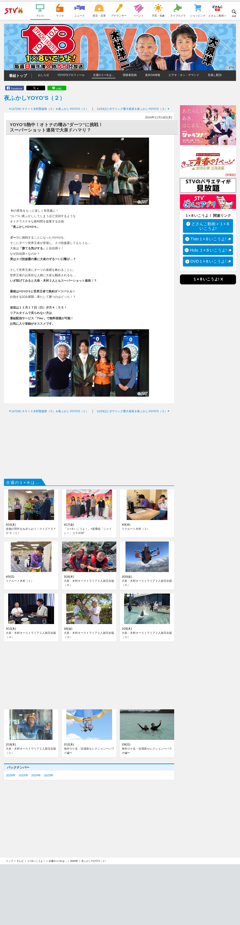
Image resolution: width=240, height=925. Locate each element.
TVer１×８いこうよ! (208, 239)
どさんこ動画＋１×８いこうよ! (211, 226)
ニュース (79, 15)
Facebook (16, 88)
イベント (138, 15)
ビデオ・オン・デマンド (184, 75)
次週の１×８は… (103, 75)
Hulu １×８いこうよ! (208, 250)
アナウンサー (119, 15)
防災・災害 (99, 15)
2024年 (36, 775)
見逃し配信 (215, 75)
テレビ (40, 15)
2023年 (48, 775)
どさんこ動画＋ (217, 15)
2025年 (23, 775)
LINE (59, 88)
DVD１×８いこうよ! (208, 261)
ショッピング (197, 15)
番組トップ (18, 76)
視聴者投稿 (130, 75)
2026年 (11, 775)
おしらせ (43, 75)
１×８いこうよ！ (36, 861)
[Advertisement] (89, 445)
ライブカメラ (178, 15)
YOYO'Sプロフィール (71, 75)
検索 (234, 16)
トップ (9, 861)
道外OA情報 (152, 75)
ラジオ (60, 15)
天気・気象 (158, 15)
